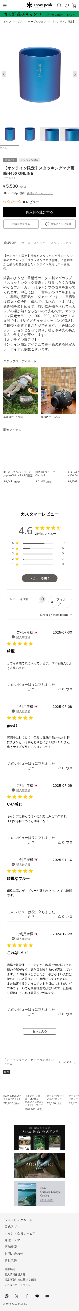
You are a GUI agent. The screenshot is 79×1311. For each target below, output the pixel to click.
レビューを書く (39, 578)
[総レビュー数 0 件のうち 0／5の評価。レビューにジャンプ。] (21, 202)
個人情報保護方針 (15, 1274)
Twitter (16, 1296)
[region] (38, 543)
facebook (27, 1296)
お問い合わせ (14, 1253)
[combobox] (55, 615)
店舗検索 (11, 1246)
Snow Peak (39, 5)
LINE (37, 1296)
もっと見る (39, 1031)
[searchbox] (23, 599)
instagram (6, 1296)
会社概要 (11, 1260)
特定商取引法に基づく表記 (20, 1279)
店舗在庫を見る (21, 223)
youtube (47, 1296)
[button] (75, 74)
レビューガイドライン (18, 1284)
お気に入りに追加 (61, 223)
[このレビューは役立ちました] (59, 689)
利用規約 (10, 1269)
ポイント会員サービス (20, 1233)
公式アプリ (12, 1226)
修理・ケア (12, 1240)
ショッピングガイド (18, 1220)
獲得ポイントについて (40, 193)
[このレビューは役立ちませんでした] (67, 689)
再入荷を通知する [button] (39, 212)
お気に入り (66, 5)
